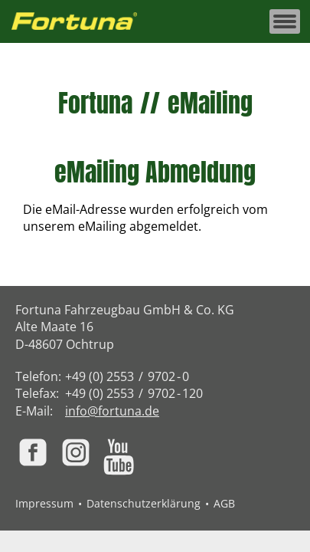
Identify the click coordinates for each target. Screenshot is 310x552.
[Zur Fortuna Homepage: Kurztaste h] (82, 21)
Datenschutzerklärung (143, 503)
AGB (224, 503)
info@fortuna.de (112, 410)
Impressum (44, 503)
